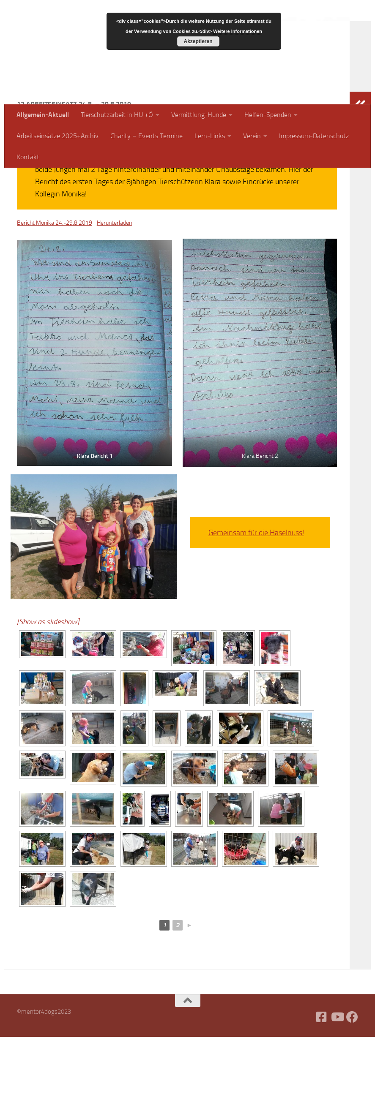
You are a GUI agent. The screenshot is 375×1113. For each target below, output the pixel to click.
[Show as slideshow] (48, 697)
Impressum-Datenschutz (314, 136)
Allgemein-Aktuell (42, 115)
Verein (252, 136)
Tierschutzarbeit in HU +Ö (117, 115)
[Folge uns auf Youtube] (337, 1093)
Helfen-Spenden (267, 115)
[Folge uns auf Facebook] (352, 1093)
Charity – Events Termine (146, 136)
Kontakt (27, 157)
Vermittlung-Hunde (198, 115)
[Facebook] (322, 1093)
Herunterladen (114, 298)
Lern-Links (209, 136)
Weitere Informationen (237, 31)
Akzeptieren (197, 41)
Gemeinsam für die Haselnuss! (256, 608)
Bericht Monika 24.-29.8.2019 (54, 298)
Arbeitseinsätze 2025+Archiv (57, 136)
